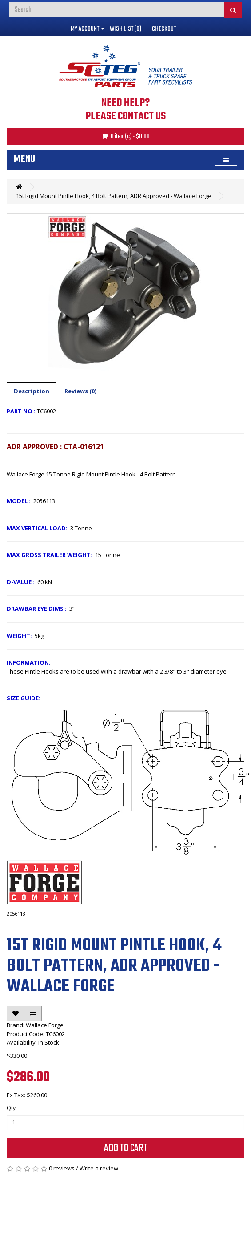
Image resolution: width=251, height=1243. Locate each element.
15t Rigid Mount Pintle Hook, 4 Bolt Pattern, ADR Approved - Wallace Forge (113, 196)
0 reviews (62, 1168)
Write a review (99, 1168)
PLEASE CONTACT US (125, 117)
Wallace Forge (45, 1025)
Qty (11, 1108)
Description (31, 391)
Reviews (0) (80, 391)
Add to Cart (125, 1148)
